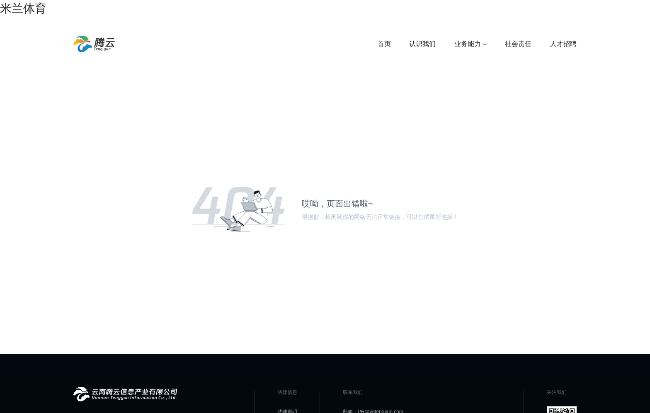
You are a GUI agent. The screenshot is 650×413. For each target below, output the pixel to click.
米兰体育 (23, 8)
